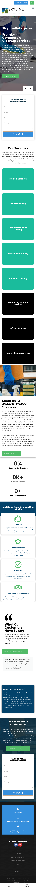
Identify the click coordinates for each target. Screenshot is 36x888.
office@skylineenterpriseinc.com (18, 821)
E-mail (27, 885)
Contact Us (18, 871)
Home (18, 850)
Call (9, 885)
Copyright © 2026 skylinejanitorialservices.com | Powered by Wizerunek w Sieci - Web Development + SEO (18, 881)
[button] (33, 8)
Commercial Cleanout (18, 857)
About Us (18, 853)
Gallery (18, 864)
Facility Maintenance (18, 861)
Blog (18, 868)
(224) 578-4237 (18, 724)
